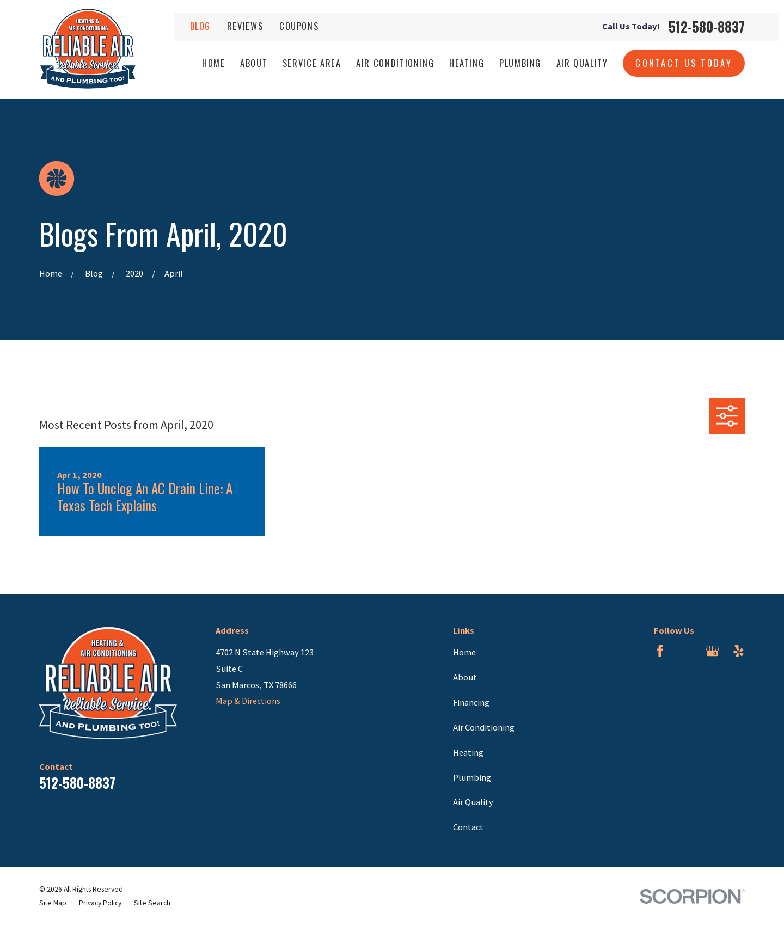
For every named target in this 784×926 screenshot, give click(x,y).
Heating (468, 752)
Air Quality (473, 801)
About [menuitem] (253, 63)
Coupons (299, 26)
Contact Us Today (683, 63)
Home (464, 652)
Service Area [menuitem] (312, 63)
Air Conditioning (483, 727)
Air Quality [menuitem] (582, 63)
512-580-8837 (707, 27)
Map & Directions (248, 700)
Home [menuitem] (213, 63)
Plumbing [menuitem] (520, 63)
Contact (468, 826)
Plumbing (472, 777)
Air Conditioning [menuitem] (395, 63)
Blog (200, 26)
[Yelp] (738, 651)
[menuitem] (52, 903)
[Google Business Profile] (712, 651)
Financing (471, 702)
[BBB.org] (686, 651)
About (465, 677)
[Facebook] (660, 651)
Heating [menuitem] (467, 63)
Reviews (245, 26)
